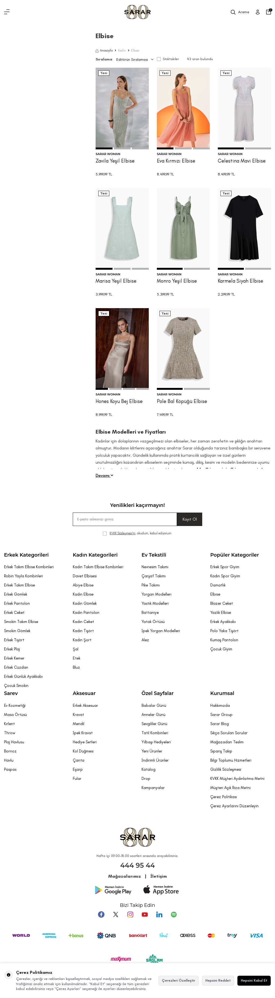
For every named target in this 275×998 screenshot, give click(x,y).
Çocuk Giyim (221, 649)
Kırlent (9, 723)
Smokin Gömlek (17, 630)
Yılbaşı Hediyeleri (156, 742)
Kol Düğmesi (83, 751)
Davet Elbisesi (85, 576)
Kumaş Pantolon (224, 639)
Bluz (76, 667)
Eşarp (78, 769)
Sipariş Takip (221, 751)
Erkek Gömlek (15, 594)
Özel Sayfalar (157, 693)
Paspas (10, 769)
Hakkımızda (220, 705)
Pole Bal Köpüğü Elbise (182, 401)
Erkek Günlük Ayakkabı (23, 676)
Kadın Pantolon (86, 612)
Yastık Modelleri (155, 603)
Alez (145, 639)
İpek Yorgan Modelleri (161, 630)
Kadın (122, 50)
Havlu (8, 760)
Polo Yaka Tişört (224, 630)
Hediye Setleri (85, 742)
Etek (76, 658)
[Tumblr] (159, 914)
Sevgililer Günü (154, 723)
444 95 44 (137, 865)
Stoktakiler (168, 59)
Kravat (78, 714)
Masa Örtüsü (15, 714)
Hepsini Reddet (218, 980)
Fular (77, 778)
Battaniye (150, 612)
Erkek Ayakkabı (223, 621)
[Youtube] (145, 914)
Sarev (11, 693)
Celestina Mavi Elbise (242, 161)
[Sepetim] (268, 12)
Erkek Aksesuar (85, 705)
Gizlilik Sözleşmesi (225, 769)
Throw (9, 732)
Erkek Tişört (14, 639)
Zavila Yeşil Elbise (115, 161)
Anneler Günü (153, 714)
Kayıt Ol (190, 519)
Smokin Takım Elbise (21, 621)
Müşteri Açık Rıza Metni (230, 787)
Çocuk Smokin (16, 685)
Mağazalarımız (124, 876)
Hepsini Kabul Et (254, 980)
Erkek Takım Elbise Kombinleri (29, 566)
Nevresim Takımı (155, 566)
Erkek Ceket (14, 612)
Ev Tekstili (154, 555)
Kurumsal (222, 693)
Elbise (215, 594)
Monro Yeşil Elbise (177, 281)
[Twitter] (116, 914)
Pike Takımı (151, 585)
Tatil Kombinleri (155, 732)
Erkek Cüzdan (16, 667)
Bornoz (10, 751)
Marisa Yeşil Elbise (116, 281)
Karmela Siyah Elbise (240, 281)
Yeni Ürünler (152, 751)
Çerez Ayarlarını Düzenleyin (234, 806)
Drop (146, 778)
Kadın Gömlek (85, 603)
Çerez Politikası (223, 796)
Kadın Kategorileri (95, 555)
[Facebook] (101, 914)
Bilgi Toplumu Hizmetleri (230, 760)
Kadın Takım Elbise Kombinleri (98, 566)
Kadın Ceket (83, 621)
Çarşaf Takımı (154, 576)
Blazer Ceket (221, 603)
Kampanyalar (153, 787)
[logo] (137, 12)
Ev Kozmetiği (15, 705)
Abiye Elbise (83, 585)
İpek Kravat (83, 732)
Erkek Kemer (14, 658)
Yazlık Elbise (220, 612)
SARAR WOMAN (108, 154)
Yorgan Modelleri (156, 594)
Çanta (78, 760)
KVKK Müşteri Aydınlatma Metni (237, 778)
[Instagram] (130, 914)
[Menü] (7, 12)
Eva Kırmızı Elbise (176, 161)
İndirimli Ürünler (155, 760)
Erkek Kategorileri (26, 555)
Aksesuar (84, 693)
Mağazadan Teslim (227, 742)
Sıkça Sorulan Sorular (229, 732)
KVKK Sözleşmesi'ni (122, 533)
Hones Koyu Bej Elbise (119, 401)
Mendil (78, 723)
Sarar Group (221, 714)
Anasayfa (104, 50)
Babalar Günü (154, 705)
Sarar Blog (219, 723)
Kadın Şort (82, 639)
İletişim (158, 876)
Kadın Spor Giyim (225, 576)
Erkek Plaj (12, 649)
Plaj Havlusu (14, 742)
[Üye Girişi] (258, 12)
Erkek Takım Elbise (19, 585)
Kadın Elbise (83, 594)
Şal (75, 649)
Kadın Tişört (83, 630)
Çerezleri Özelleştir (178, 980)
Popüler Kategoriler (234, 555)
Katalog (148, 769)
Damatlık (218, 585)
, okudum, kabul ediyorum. (137, 533)
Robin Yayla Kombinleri (23, 576)
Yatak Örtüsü (153, 621)
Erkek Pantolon (17, 603)
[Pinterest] (174, 914)
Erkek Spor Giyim (224, 566)
